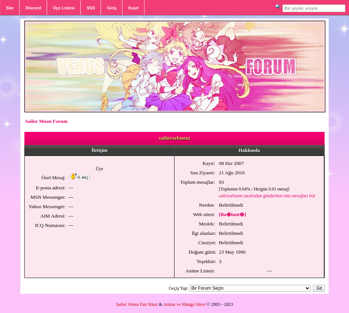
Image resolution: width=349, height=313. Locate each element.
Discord (33, 8)
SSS (91, 8)
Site (10, 8)
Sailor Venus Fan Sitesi (137, 304)
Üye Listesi (64, 8)
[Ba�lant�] (232, 214)
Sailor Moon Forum (46, 121)
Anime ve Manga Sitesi (184, 304)
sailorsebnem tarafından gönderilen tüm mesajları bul (267, 195)
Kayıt (133, 8)
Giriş (111, 8)
